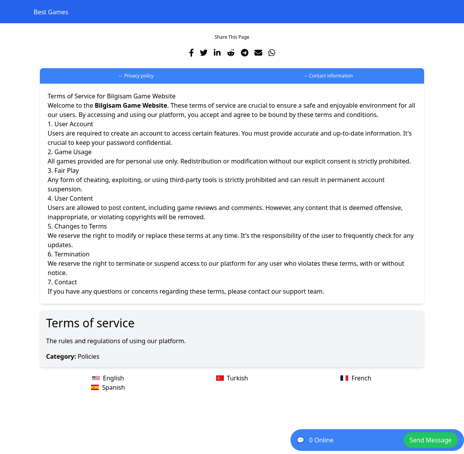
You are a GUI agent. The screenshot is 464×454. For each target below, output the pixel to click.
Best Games (51, 12)
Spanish (108, 387)
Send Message (431, 440)
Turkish (232, 378)
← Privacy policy (136, 75)
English (108, 378)
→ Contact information (328, 75)
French (355, 378)
